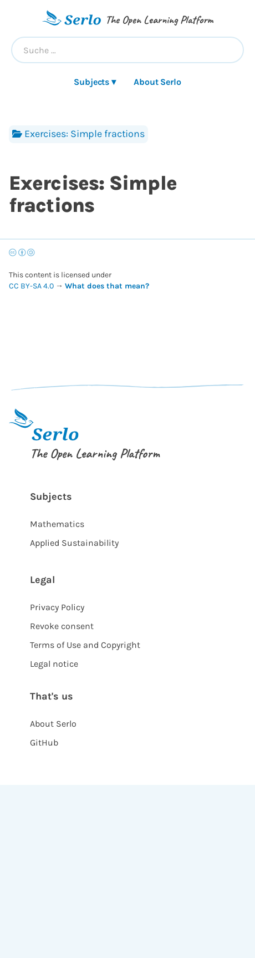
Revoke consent (62, 626)
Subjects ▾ (95, 82)
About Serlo (157, 82)
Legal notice (54, 663)
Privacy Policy (57, 607)
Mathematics (57, 524)
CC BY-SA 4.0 (32, 286)
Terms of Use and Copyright (85, 645)
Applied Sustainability (74, 543)
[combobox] (127, 50)
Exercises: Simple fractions (78, 134)
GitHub (44, 742)
